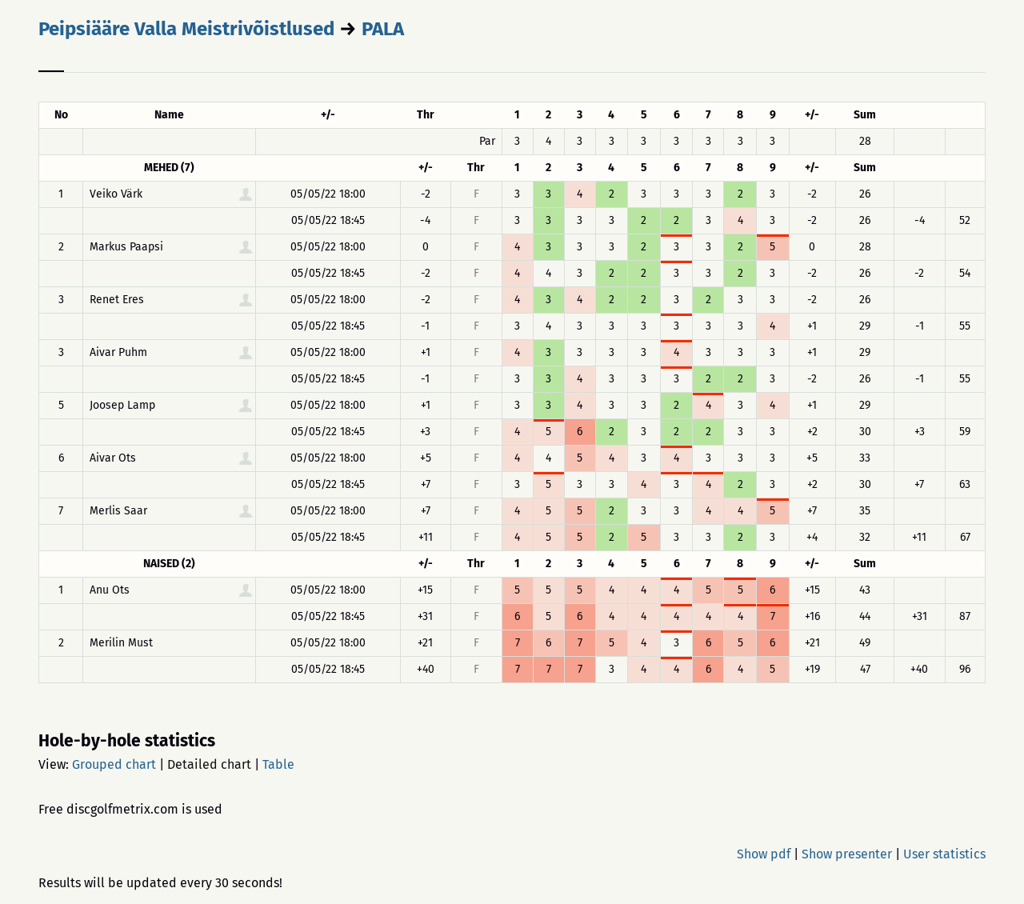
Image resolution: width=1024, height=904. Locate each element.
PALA (383, 29)
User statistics (944, 854)
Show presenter (847, 854)
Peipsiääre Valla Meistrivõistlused (186, 29)
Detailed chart (209, 764)
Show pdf (763, 854)
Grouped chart (114, 764)
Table (278, 764)
